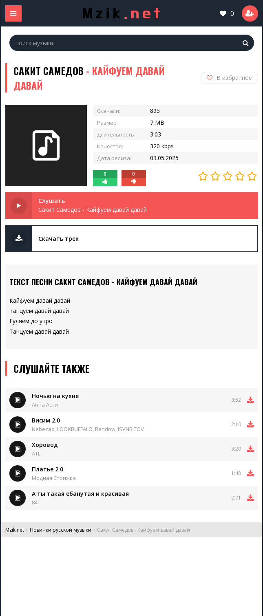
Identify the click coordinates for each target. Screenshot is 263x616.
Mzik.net (14, 529)
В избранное (229, 77)
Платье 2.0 (47, 469)
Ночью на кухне (55, 396)
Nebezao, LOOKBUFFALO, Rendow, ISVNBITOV (88, 429)
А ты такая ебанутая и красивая (80, 493)
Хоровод (45, 445)
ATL (36, 453)
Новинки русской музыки (60, 529)
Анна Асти (45, 404)
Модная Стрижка (54, 478)
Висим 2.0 (46, 420)
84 (35, 502)
